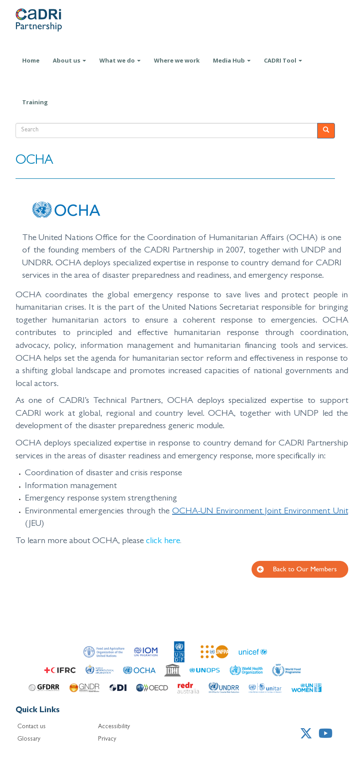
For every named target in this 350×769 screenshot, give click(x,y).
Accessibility (114, 727)
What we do (120, 60)
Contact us (31, 727)
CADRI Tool (283, 60)
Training (35, 102)
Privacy (107, 739)
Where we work (177, 60)
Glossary (28, 739)
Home (30, 60)
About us (69, 60)
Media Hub (232, 60)
